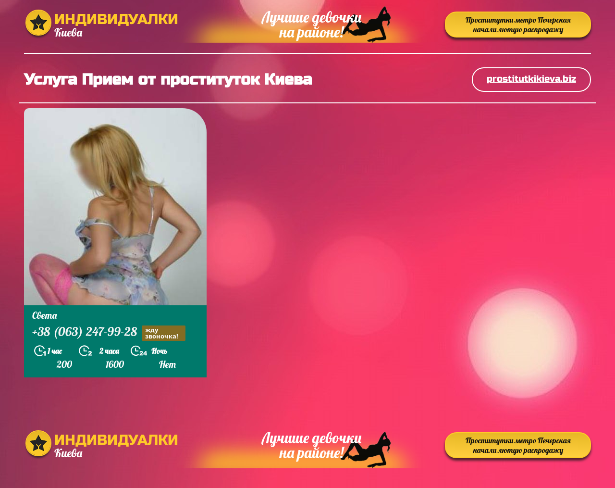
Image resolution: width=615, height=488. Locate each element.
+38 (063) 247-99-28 (108, 333)
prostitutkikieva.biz (531, 78)
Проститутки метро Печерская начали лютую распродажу (518, 24)
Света (44, 315)
